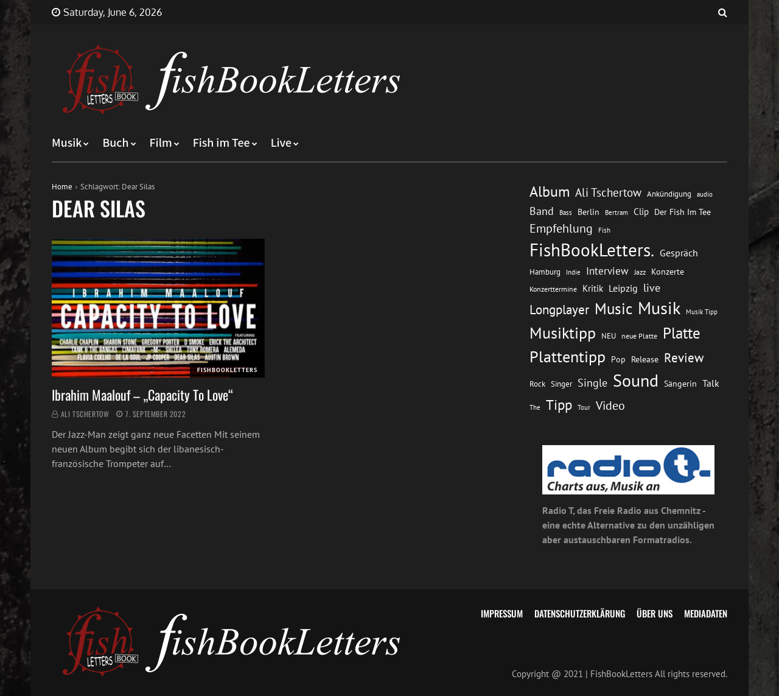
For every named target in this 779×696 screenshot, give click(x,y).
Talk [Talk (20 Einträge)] (710, 383)
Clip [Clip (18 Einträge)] (641, 211)
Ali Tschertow (85, 414)
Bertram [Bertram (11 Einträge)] (616, 212)
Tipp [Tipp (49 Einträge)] (559, 404)
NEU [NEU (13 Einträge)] (608, 336)
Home (62, 186)
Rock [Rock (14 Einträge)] (537, 383)
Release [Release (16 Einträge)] (644, 359)
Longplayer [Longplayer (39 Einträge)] (559, 309)
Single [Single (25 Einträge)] (592, 383)
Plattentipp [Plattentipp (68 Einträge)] (567, 356)
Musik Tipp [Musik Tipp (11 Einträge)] (702, 311)
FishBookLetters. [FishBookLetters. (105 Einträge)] (591, 249)
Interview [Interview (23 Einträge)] (607, 271)
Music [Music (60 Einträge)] (613, 308)
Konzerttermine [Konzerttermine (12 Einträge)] (553, 289)
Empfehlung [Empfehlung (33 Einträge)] (561, 228)
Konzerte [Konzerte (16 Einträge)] (667, 271)
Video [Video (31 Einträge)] (610, 405)
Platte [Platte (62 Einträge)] (681, 333)
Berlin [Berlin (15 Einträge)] (588, 211)
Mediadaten (705, 613)
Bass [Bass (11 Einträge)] (565, 212)
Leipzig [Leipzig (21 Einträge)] (623, 288)
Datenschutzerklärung (579, 613)
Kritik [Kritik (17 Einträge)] (592, 288)
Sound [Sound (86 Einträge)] (635, 381)
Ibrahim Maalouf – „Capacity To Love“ (142, 394)
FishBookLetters (227, 370)
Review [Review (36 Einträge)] (684, 358)
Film (161, 143)
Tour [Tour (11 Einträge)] (584, 407)
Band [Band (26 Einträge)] (541, 211)
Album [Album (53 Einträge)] (549, 191)
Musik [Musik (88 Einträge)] (659, 308)
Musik (67, 143)
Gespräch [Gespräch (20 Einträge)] (679, 253)
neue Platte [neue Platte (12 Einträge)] (639, 335)
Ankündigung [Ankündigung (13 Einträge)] (669, 194)
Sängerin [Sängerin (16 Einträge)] (680, 383)
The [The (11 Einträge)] (534, 407)
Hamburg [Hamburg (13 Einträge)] (545, 272)
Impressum (502, 613)
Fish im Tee (221, 143)
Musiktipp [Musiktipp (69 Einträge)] (562, 333)
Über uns (654, 613)
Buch (115, 143)
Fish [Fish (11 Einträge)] (604, 229)
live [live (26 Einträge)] (651, 288)
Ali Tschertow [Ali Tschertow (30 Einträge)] (608, 192)
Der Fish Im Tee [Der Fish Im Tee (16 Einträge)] (682, 211)
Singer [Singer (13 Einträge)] (561, 384)
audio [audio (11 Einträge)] (705, 194)
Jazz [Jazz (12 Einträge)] (640, 271)
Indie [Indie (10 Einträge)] (573, 272)
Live (281, 143)
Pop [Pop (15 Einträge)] (618, 359)
